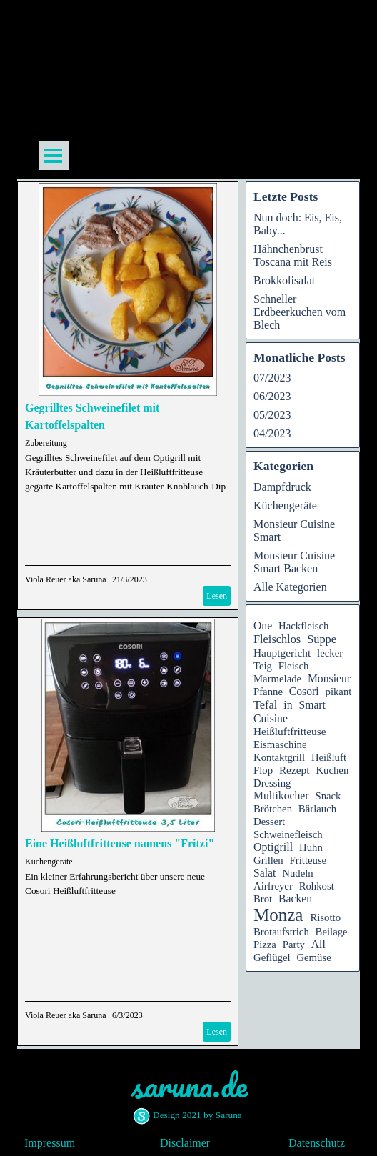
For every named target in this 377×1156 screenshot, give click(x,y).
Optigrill (273, 847)
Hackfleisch (303, 626)
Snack (328, 796)
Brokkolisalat (284, 280)
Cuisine (270, 718)
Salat (264, 873)
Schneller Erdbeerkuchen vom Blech (299, 312)
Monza (278, 915)
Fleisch (293, 666)
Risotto (325, 917)
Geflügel (272, 957)
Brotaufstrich (281, 931)
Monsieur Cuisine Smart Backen (294, 561)
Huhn (311, 847)
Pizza (264, 944)
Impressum (49, 1143)
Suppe (321, 639)
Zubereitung (46, 443)
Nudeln (297, 873)
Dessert (269, 821)
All (318, 944)
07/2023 (272, 378)
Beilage (332, 931)
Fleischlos (277, 639)
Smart (312, 705)
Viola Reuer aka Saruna (65, 579)
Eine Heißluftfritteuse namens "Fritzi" (119, 843)
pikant (339, 691)
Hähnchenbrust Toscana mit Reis (292, 255)
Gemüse (313, 957)
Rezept (294, 770)
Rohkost (316, 886)
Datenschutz (316, 1143)
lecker (330, 653)
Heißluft (328, 757)
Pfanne (268, 691)
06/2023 (272, 396)
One (262, 625)
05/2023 (272, 415)
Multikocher (280, 795)
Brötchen (272, 808)
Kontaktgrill (279, 757)
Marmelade (277, 678)
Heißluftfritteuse (289, 731)
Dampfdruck (282, 487)
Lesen (216, 596)
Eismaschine (279, 744)
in (287, 705)
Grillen (268, 860)
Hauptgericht (282, 653)
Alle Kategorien (290, 587)
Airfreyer (273, 886)
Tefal (265, 705)
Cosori (304, 691)
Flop (263, 770)
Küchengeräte (49, 862)
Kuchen (332, 770)
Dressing (272, 783)
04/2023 (272, 433)
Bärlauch (317, 808)
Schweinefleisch (288, 834)
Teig (262, 666)
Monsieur (329, 678)
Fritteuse (308, 860)
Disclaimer (185, 1143)
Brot (262, 899)
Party (294, 944)
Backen (295, 898)
